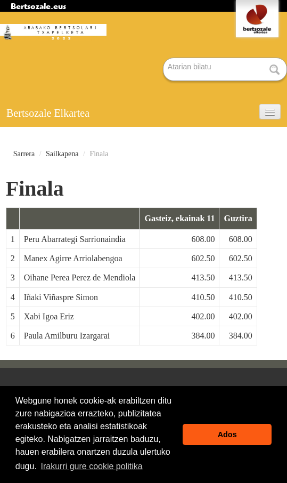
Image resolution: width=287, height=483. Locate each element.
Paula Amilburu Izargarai (67, 335)
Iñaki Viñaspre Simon (61, 297)
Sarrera (24, 154)
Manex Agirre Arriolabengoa (73, 258)
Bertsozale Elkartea (47, 113)
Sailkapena (62, 154)
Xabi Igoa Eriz (49, 316)
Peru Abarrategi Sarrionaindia (75, 239)
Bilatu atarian (163, 58)
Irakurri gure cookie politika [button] (91, 466)
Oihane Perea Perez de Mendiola (80, 277)
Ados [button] (227, 434)
